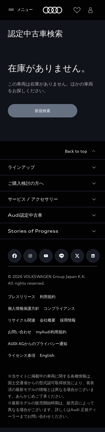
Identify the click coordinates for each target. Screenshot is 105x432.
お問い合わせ (19, 331)
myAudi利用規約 (51, 331)
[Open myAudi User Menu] (90, 10)
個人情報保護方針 (23, 308)
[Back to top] (81, 151)
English (47, 355)
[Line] (61, 256)
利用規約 (47, 296)
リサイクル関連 (21, 320)
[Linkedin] (93, 256)
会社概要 (47, 320)
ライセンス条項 (21, 355)
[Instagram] (30, 256)
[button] (52, 167)
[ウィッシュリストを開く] (77, 10)
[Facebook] (14, 256)
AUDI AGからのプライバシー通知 (37, 343)
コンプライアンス (59, 308)
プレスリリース (21, 296)
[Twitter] (77, 256)
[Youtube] (46, 256)
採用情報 (68, 320)
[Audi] (52, 10)
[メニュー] (20, 10)
